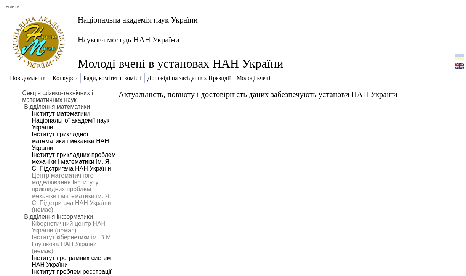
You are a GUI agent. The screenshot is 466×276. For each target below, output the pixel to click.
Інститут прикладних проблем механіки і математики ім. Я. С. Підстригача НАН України (73, 162)
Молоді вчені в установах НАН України (180, 63)
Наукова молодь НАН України (128, 39)
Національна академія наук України (138, 19)
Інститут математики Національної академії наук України (70, 120)
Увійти (12, 7)
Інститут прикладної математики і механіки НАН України (70, 141)
